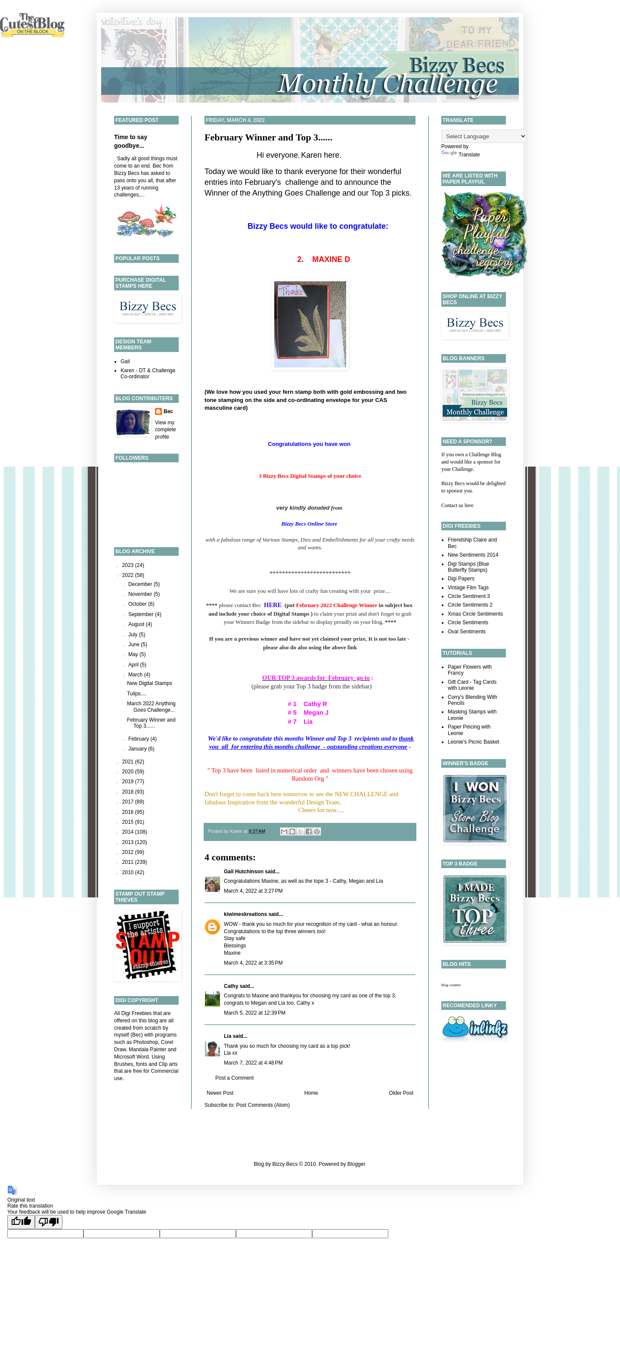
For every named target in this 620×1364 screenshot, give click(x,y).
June (134, 645)
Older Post (401, 1093)
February (139, 739)
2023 (128, 565)
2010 (128, 872)
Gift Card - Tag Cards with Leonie (472, 685)
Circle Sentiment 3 (469, 596)
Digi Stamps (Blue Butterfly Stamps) (468, 567)
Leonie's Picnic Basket (473, 742)
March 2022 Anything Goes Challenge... (151, 707)
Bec (168, 411)
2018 (128, 792)
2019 (128, 782)
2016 (128, 812)
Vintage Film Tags (468, 588)
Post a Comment (234, 1078)
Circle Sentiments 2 (470, 605)
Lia (227, 1036)
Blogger (356, 1164)
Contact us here (457, 505)
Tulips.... (136, 694)
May (134, 654)
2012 (128, 852)
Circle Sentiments (468, 623)
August (137, 624)
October (138, 604)
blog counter (451, 985)
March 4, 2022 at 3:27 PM (253, 891)
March (136, 675)
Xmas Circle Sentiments (475, 614)
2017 (128, 802)
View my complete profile (165, 430)
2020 (128, 772)
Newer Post (220, 1093)
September (141, 614)
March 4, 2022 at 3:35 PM (253, 963)
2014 (128, 832)
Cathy (231, 986)
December (141, 584)
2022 (128, 575)
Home (311, 1093)
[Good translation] (21, 1222)
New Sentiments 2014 (473, 555)
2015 (128, 822)
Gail (125, 361)
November (141, 594)
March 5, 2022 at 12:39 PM (254, 1013)
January (138, 749)
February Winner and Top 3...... (268, 137)
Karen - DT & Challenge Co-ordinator (148, 373)
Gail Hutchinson (244, 872)
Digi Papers (461, 579)
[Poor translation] (48, 1222)
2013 (128, 842)
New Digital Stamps (149, 683)
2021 (128, 762)
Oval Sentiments (467, 632)
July (133, 635)
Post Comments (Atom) (263, 1105)
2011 (128, 862)
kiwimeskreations (245, 914)
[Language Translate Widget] (484, 136)
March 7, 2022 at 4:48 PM (253, 1063)
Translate (460, 155)
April (134, 665)
